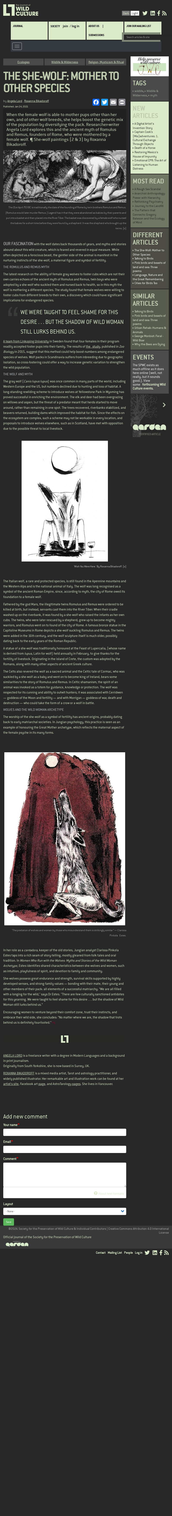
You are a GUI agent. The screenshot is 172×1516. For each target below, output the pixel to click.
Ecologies (23, 62)
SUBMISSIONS (96, 35)
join (65, 26)
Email (7, 1141)
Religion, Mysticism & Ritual (106, 62)
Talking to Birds (143, 258)
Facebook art (29, 1084)
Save (8, 1221)
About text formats (109, 1193)
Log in (138, 1252)
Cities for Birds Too (145, 283)
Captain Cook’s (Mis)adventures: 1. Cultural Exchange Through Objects (145, 138)
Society (55, 26)
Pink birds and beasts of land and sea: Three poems (149, 267)
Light (135, 13)
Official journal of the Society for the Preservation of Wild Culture (47, 1237)
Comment (9, 1158)
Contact (101, 1252)
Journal (18, 26)
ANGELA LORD (12, 1055)
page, (42, 1084)
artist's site (11, 1084)
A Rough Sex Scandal (147, 189)
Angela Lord (14, 101)
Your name (10, 1125)
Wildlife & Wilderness (64, 62)
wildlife (138, 91)
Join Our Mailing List (138, 26)
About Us (93, 26)
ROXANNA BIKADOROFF (18, 1073)
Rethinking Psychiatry (148, 201)
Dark (126, 13)
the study (93, 346)
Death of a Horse (144, 148)
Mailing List (115, 1252)
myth (153, 95)
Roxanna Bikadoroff (36, 101)
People (128, 1252)
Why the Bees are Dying (149, 344)
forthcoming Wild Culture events (149, 386)
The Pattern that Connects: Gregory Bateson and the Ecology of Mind (149, 216)
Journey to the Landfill (148, 206)
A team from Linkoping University (26, 341)
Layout (8, 1204)
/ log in (74, 26)
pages (76, 1084)
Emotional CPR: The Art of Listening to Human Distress (149, 164)
